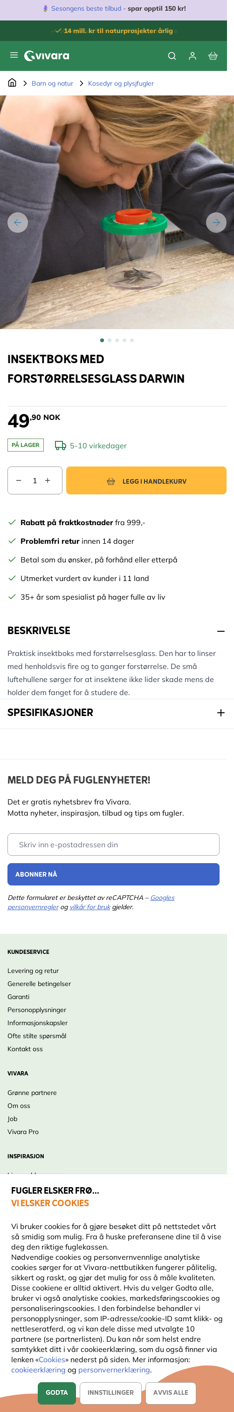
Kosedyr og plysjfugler (121, 83)
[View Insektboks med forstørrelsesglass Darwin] (102, 340)
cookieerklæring (39, 1369)
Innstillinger (111, 1393)
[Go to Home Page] (12, 83)
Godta (57, 1393)
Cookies (52, 1359)
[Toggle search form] (172, 56)
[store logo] (46, 55)
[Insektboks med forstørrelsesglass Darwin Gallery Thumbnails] (117, 340)
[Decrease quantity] (14, 480)
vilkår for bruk (89, 907)
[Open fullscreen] (117, 212)
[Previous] (17, 222)
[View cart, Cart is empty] (213, 56)
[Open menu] (14, 55)
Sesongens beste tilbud (86, 8)
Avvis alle (170, 1393)
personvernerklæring (114, 1369)
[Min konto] (192, 56)
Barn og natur (52, 83)
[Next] (216, 222)
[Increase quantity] (53, 480)
